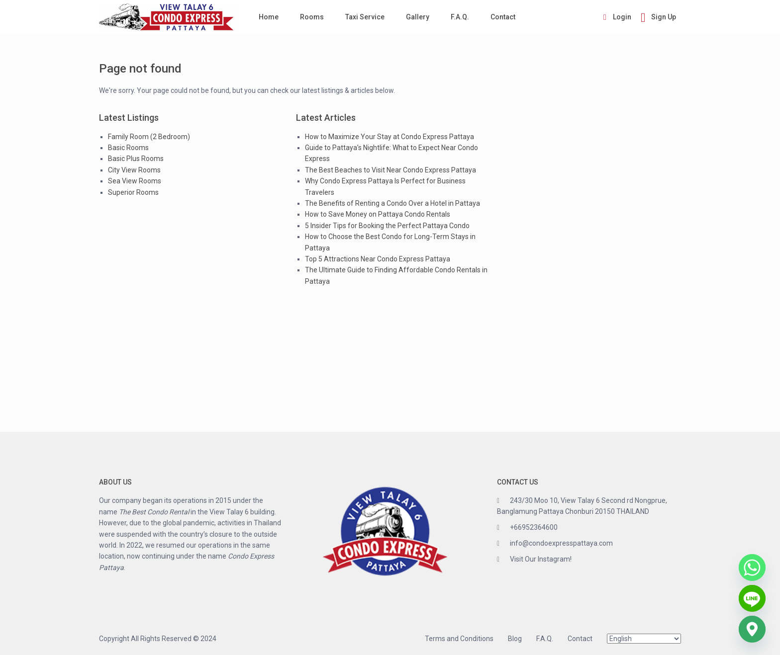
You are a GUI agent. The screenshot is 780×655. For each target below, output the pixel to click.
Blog (515, 639)
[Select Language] (644, 639)
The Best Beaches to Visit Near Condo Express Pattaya (390, 170)
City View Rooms (134, 170)
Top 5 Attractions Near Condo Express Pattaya (377, 259)
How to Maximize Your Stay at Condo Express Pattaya (389, 137)
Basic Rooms (128, 148)
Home (269, 17)
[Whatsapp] (752, 567)
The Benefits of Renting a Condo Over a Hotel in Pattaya (392, 203)
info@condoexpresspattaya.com (561, 543)
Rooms (312, 17)
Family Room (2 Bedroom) (149, 137)
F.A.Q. (460, 17)
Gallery (417, 17)
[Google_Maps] (752, 629)
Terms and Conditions (459, 639)
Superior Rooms (133, 192)
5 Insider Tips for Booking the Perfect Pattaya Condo (387, 226)
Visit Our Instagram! (541, 559)
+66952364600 (534, 527)
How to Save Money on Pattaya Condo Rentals (377, 214)
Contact (502, 17)
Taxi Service (365, 17)
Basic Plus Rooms (136, 159)
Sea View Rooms (134, 181)
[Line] (752, 598)
